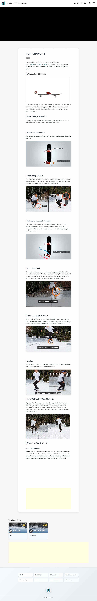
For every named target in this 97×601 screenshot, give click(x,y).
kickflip (39, 64)
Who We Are (53, 574)
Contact (37, 580)
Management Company (71, 574)
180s (45, 64)
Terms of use (38, 574)
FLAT (28, 58)
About (21, 574)
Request (52, 580)
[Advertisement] (48, 498)
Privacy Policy (23, 580)
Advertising (68, 580)
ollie (32, 64)
